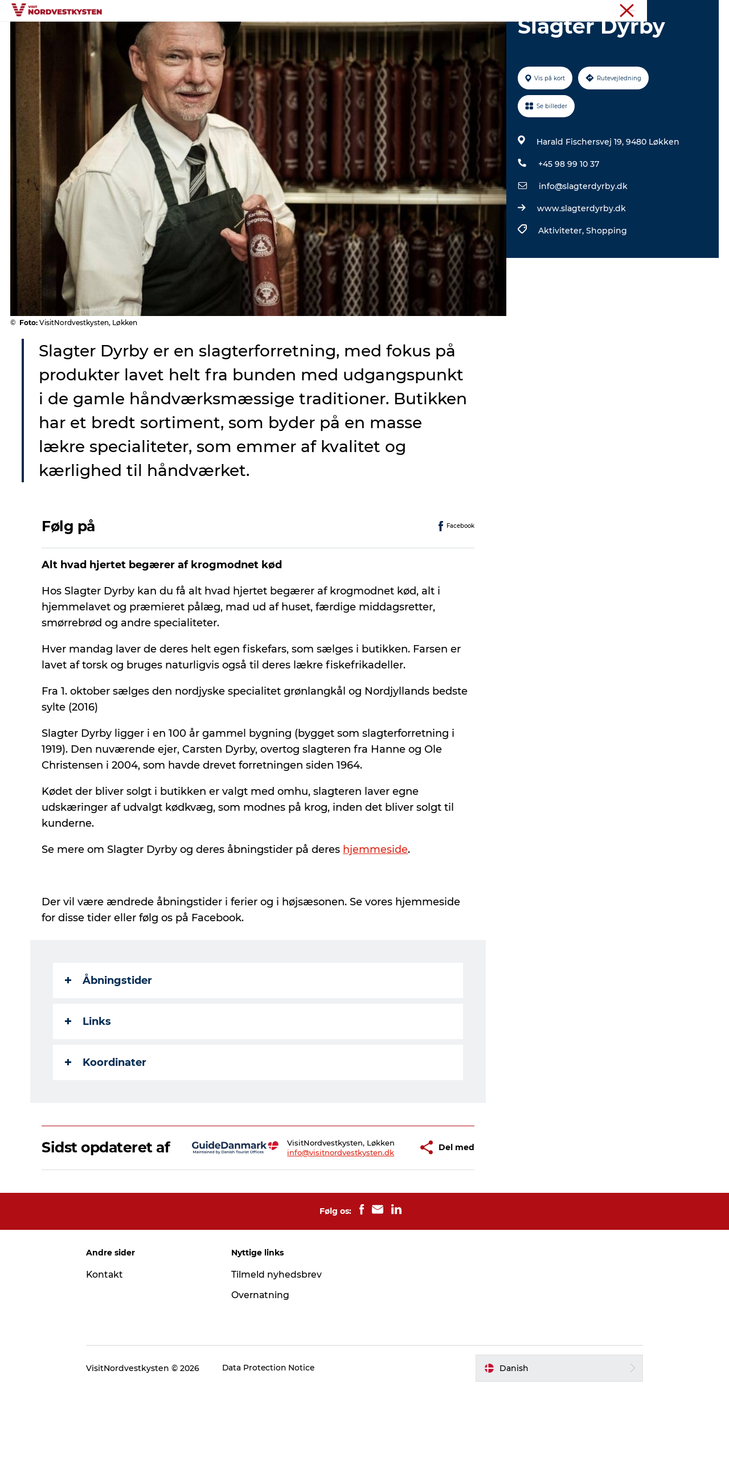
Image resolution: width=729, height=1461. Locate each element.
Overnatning (460, 36)
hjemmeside (375, 903)
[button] (381, 1210)
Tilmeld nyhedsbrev (281, 1345)
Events (401, 36)
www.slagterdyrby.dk (580, 262)
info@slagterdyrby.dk (582, 240)
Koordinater (106, 1116)
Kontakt (115, 1345)
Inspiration (241, 36)
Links (88, 1075)
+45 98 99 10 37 (568, 218)
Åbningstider (109, 1034)
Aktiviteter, (561, 285)
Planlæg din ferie (541, 36)
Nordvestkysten (653, 11)
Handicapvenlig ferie (326, 36)
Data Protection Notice (279, 1439)
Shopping (605, 285)
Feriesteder (176, 36)
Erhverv (704, 11)
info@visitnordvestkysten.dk (307, 1219)
